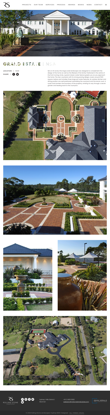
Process (61, 4)
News (89, 4)
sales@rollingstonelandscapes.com (76, 402)
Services (50, 4)
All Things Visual (77, 413)
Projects (26, 4)
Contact (98, 4)
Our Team (38, 4)
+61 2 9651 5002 (69, 400)
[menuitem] (26, 4)
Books (81, 4)
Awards (71, 4)
